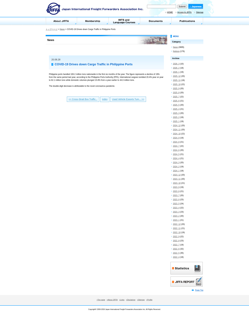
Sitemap (199, 12)
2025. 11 (177, 80)
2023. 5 (176, 204)
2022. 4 (176, 257)
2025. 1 (176, 121)
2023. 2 (176, 216)
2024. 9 (176, 138)
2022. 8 (176, 241)
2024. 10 (177, 134)
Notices (176, 51)
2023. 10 (177, 183)
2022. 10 (177, 232)
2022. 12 (177, 224)
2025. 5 (176, 105)
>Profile (149, 300)
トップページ (51, 29)
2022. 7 (176, 245)
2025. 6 (176, 101)
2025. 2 (176, 117)
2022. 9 (176, 236)
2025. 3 (176, 113)
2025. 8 (176, 92)
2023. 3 (176, 212)
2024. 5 (176, 154)
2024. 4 (176, 158)
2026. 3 (176, 64)
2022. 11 (177, 228)
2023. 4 (176, 208)
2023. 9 (176, 187)
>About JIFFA (112, 300)
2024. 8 (176, 142)
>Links (122, 300)
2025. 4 (176, 109)
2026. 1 (176, 72)
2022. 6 (176, 249)
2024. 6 (176, 150)
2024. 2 (176, 166)
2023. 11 (177, 179)
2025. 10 (177, 84)
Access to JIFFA (184, 12)
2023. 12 (177, 175)
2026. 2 (176, 68)
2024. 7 (176, 146)
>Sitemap (141, 300)
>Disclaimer (131, 300)
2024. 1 (176, 171)
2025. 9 (176, 88)
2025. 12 (177, 76)
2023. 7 (176, 195)
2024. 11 (177, 129)
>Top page (101, 300)
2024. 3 (176, 162)
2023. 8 (176, 191)
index (104, 99)
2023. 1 (176, 220)
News (62, 29)
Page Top (199, 290)
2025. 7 (176, 97)
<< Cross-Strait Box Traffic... (83, 99)
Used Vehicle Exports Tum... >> (128, 99)
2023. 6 (176, 199)
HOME (170, 12)
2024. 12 (177, 125)
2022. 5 (176, 253)
